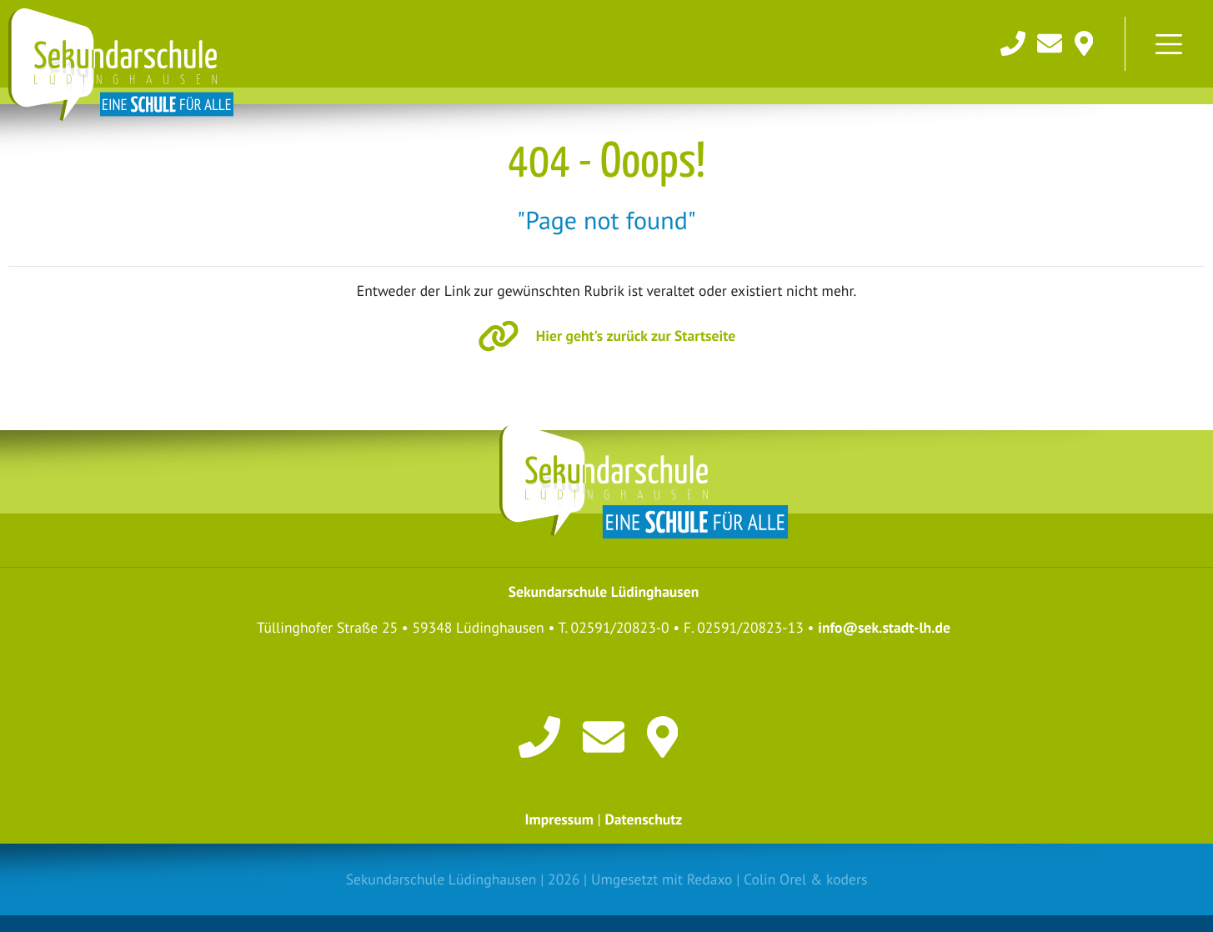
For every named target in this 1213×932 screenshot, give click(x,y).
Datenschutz (643, 819)
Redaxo (710, 879)
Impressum (559, 819)
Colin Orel (775, 879)
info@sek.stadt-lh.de (884, 627)
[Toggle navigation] (1168, 44)
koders (846, 879)
